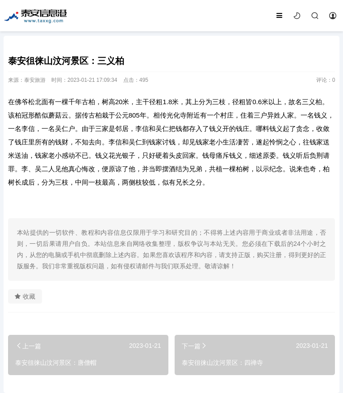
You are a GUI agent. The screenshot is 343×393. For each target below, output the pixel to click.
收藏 (25, 296)
